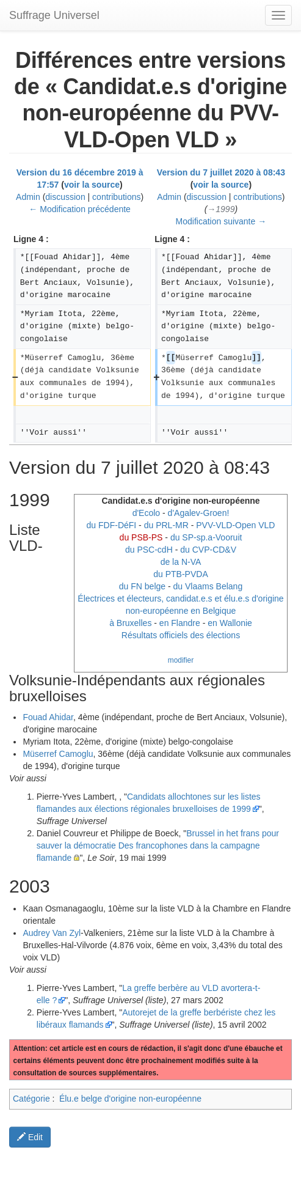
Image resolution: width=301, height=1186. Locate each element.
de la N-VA (181, 562)
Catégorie (31, 1098)
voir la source (92, 185)
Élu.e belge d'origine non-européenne (130, 1098)
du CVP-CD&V (208, 549)
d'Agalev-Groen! (199, 513)
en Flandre (179, 623)
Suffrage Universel (54, 15)
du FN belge (142, 586)
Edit (30, 1137)
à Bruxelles (130, 623)
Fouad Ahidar (48, 717)
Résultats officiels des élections (180, 635)
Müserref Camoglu (58, 754)
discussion (65, 197)
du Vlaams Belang (208, 586)
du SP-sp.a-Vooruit (206, 537)
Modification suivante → (221, 221)
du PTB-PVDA (180, 574)
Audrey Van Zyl (52, 933)
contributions (116, 197)
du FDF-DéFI (112, 525)
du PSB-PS (141, 537)
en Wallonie (230, 623)
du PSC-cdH (149, 549)
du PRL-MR (166, 525)
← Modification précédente (80, 209)
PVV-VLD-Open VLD (235, 525)
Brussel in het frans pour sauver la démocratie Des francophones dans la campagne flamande (158, 845)
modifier (181, 660)
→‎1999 (220, 209)
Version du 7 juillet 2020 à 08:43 (221, 172)
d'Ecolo (146, 513)
